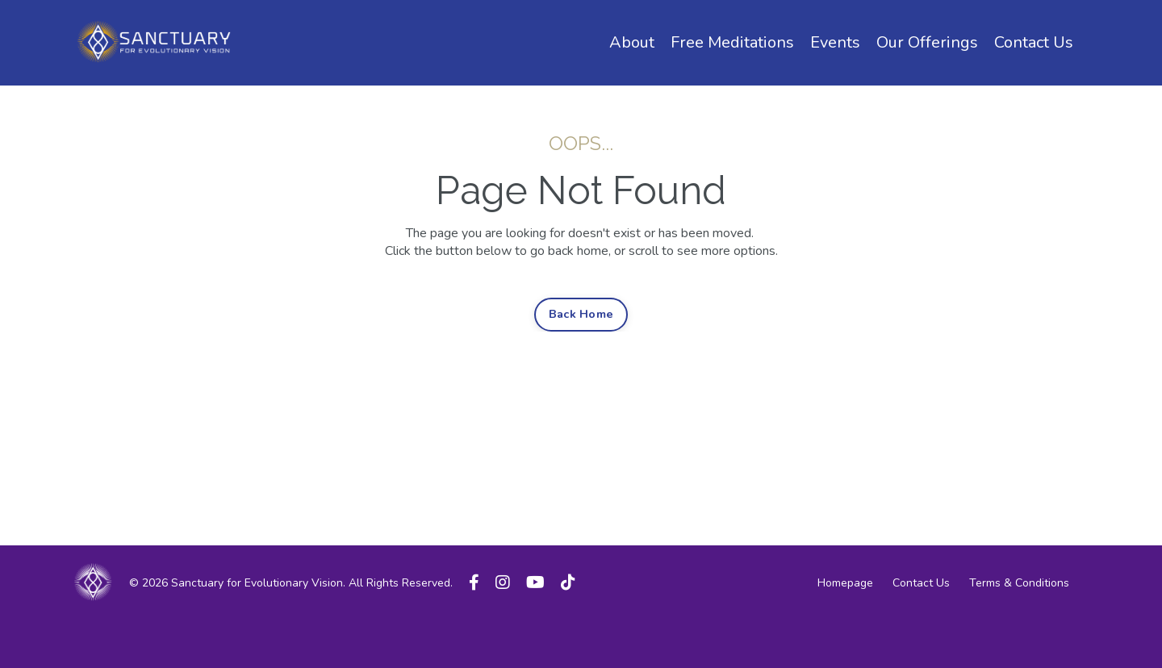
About (631, 42)
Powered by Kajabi (1041, 628)
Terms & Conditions (1019, 583)
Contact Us (1033, 42)
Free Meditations (732, 42)
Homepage (845, 583)
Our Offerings (927, 42)
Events (835, 42)
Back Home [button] (581, 314)
